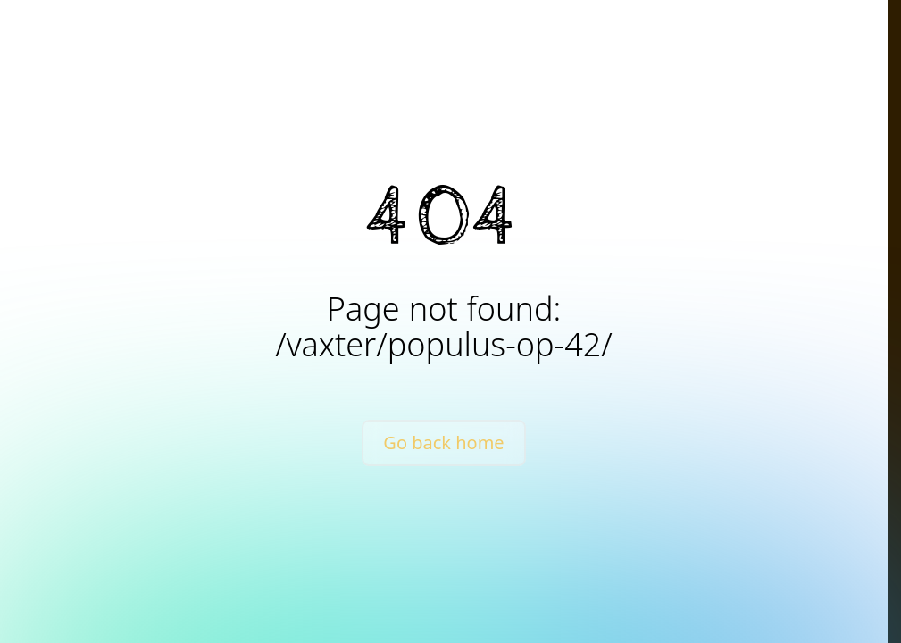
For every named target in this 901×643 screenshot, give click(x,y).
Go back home (443, 442)
